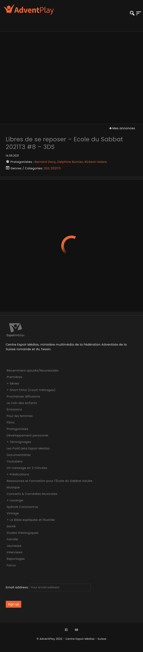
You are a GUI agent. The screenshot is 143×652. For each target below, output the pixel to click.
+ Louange (15, 500)
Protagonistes (17, 429)
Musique (13, 487)
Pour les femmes (20, 416)
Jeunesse (14, 546)
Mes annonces (122, 128)
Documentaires (19, 455)
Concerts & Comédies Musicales (32, 494)
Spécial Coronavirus (22, 507)
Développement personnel (27, 435)
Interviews (15, 552)
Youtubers (15, 461)
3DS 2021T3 (52, 168)
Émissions (14, 409)
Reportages (16, 559)
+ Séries (13, 383)
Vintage (13, 513)
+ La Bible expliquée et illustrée (31, 520)
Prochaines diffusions (23, 396)
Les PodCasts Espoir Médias (28, 448)
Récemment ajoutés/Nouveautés (33, 370)
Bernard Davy (45, 162)
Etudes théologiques (23, 533)
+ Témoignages (19, 442)
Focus (11, 565)
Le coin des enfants (22, 403)
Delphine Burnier (70, 162)
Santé (11, 526)
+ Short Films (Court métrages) (31, 390)
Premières (14, 377)
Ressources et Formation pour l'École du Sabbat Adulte (50, 481)
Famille (12, 539)
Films (11, 422)
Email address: (48, 587)
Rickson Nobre (96, 162)
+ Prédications (18, 474)
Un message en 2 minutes (27, 468)
